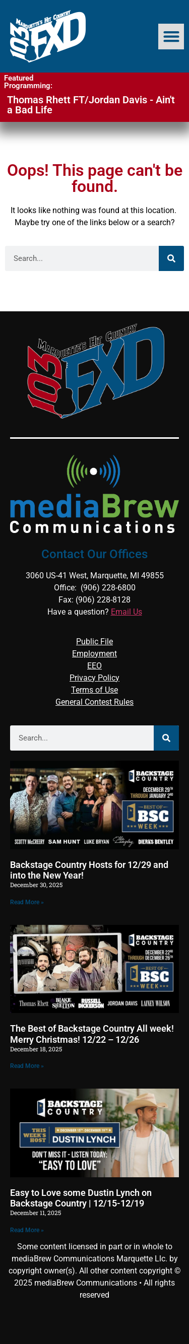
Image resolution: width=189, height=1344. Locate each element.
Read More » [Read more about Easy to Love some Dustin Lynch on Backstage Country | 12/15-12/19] (27, 1230)
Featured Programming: (28, 82)
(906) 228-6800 (108, 587)
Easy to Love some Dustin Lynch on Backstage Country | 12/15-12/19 (81, 1198)
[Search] (171, 258)
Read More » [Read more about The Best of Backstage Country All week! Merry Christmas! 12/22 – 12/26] (27, 1065)
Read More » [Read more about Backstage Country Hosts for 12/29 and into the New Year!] (27, 902)
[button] (171, 36)
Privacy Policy (94, 678)
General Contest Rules (94, 702)
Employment (94, 653)
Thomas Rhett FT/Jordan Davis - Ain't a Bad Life (91, 105)
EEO (94, 665)
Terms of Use (94, 690)
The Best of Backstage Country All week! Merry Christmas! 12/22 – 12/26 (92, 1034)
